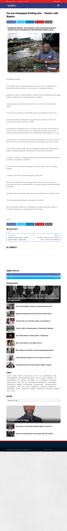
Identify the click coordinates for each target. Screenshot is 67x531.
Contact (50, 449)
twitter (27, 1)
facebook (20, 1)
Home (45, 449)
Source (8, 219)
